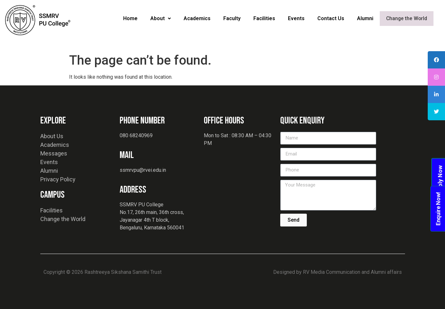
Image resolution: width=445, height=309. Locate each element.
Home (130, 18)
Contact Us (331, 18)
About (161, 18)
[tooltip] (436, 59)
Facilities (264, 18)
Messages (53, 153)
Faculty (232, 18)
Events (296, 18)
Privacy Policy (57, 179)
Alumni (365, 18)
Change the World (406, 18)
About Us (51, 136)
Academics (197, 18)
